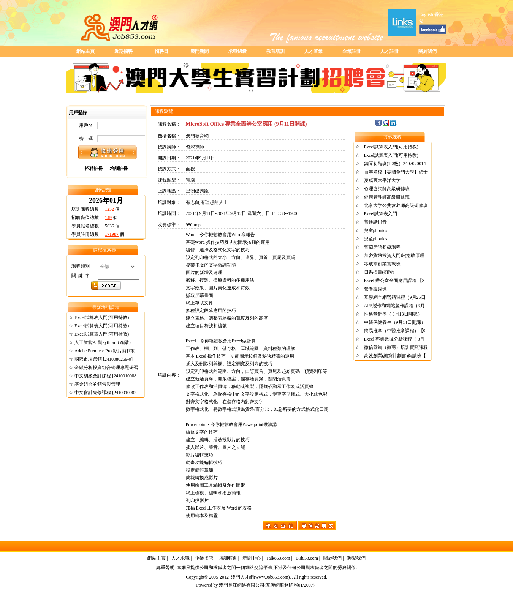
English (426, 14)
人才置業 (313, 51)
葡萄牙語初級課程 (382, 247)
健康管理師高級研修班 (387, 197)
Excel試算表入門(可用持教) (101, 317)
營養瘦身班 (375, 289)
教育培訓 (275, 51)
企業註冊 (351, 51)
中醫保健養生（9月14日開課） (395, 322)
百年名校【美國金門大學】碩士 (396, 172)
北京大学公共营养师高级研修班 (396, 205)
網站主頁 (85, 51)
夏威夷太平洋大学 (382, 180)
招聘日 (161, 51)
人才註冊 (389, 51)
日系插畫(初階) (379, 272)
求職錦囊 (237, 51)
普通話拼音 (375, 222)
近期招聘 (123, 51)
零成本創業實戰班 (382, 264)
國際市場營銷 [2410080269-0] (103, 359)
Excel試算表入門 (380, 213)
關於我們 (427, 51)
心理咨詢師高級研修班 (387, 188)
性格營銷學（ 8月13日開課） (393, 314)
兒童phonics (375, 230)
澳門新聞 (199, 51)
